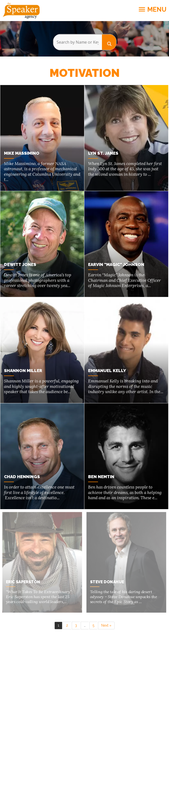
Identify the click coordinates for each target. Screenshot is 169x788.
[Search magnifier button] (109, 42)
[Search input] (77, 42)
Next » (106, 623)
